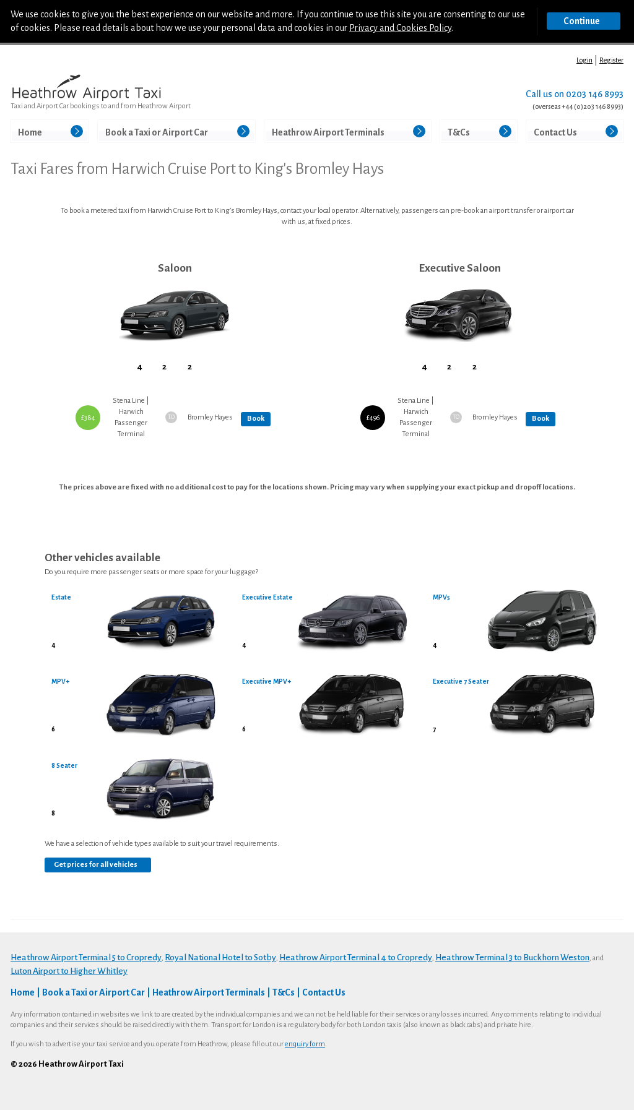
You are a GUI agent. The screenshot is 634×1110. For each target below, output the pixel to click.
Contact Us (555, 132)
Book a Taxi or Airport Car (156, 132)
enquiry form (305, 1044)
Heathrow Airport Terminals (328, 132)
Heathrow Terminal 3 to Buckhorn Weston (512, 957)
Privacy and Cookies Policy (400, 28)
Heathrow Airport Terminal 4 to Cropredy (355, 957)
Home (30, 132)
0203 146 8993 (594, 94)
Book (255, 419)
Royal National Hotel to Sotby (220, 957)
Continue (581, 21)
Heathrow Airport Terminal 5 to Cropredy (86, 957)
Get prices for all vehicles (95, 865)
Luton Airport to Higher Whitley (69, 971)
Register (611, 60)
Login (584, 60)
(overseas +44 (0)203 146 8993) (577, 106)
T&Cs (459, 132)
